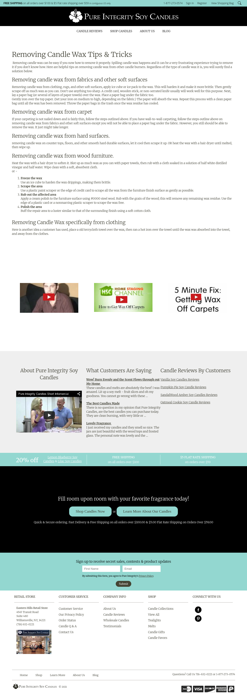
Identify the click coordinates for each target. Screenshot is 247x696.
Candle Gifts (156, 632)
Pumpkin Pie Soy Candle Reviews (183, 387)
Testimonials (112, 626)
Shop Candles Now (90, 511)
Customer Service (73, 597)
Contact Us (66, 632)
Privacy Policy (146, 576)
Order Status (67, 620)
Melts (152, 626)
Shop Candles (121, 31)
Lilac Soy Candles (70, 461)
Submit (123, 583)
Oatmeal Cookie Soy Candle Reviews (185, 402)
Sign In (190, 3)
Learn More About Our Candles (147, 511)
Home (24, 675)
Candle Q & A (68, 626)
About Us (147, 31)
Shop (38, 675)
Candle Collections (160, 609)
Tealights (154, 620)
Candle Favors (157, 638)
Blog (166, 31)
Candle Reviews (89, 31)
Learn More (57, 675)
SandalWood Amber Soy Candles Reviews (189, 395)
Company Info (114, 597)
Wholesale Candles (116, 620)
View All (153, 615)
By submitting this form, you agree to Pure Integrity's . (118, 576)
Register (202, 3)
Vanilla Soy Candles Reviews (180, 379)
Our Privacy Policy (71, 615)
